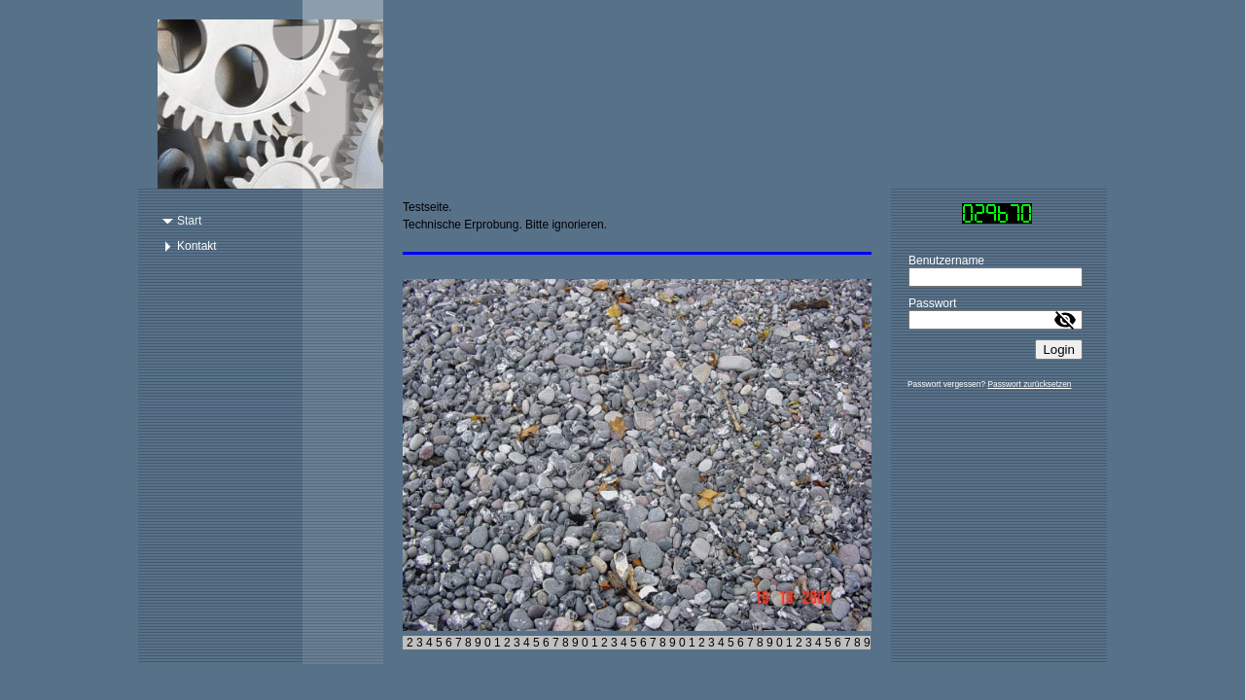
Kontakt (197, 246)
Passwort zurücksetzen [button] (1029, 384)
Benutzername (946, 260)
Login (1059, 349)
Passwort (932, 303)
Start (189, 221)
